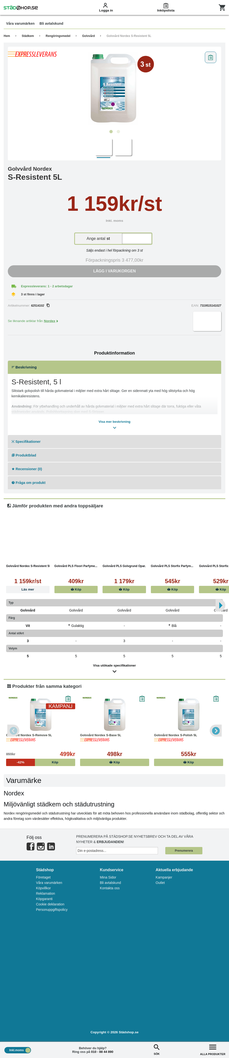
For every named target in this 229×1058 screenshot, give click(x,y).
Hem (7, 36)
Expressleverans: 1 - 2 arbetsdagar (47, 286)
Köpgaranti (44, 899)
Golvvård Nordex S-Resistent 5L (128, 36)
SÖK (157, 1049)
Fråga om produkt (28, 483)
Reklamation (45, 893)
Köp (76, 589)
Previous (13, 730)
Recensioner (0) (27, 469)
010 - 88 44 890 (102, 1052)
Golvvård (88, 36)
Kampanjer (164, 877)
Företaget (43, 877)
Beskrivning (24, 367)
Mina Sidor (108, 877)
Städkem (28, 36)
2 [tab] (118, 131)
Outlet (160, 883)
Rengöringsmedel (58, 36)
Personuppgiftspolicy (51, 910)
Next (215, 730)
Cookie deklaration (50, 904)
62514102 (40, 305)
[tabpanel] (114, 88)
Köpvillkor (43, 888)
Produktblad (24, 455)
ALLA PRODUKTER (212, 1049)
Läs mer (27, 589)
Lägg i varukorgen (114, 271)
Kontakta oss (110, 888)
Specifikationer (26, 442)
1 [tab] (110, 131)
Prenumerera (184, 850)
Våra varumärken (49, 883)
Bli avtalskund (110, 883)
